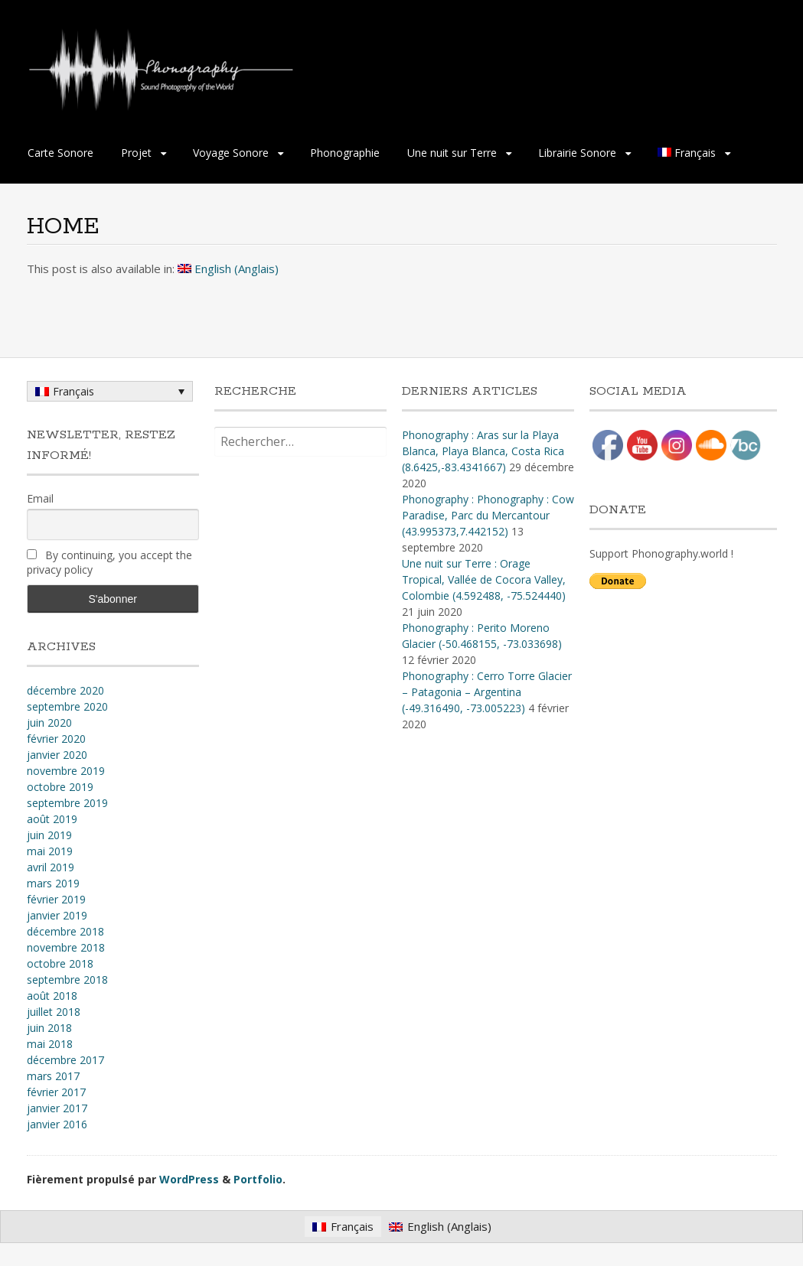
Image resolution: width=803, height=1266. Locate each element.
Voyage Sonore (231, 152)
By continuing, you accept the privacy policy (109, 562)
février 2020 (56, 738)
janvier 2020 (57, 754)
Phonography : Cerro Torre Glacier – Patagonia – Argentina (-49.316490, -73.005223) (487, 692)
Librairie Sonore (577, 152)
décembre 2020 (65, 690)
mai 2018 (50, 1044)
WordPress (189, 1179)
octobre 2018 (60, 963)
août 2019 (52, 819)
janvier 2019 (57, 915)
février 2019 (56, 899)
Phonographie (345, 152)
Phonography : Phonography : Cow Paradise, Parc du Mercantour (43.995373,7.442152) (488, 515)
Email (40, 498)
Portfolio (257, 1179)
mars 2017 (53, 1076)
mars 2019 (53, 883)
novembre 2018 (66, 947)
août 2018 (52, 995)
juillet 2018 (53, 1011)
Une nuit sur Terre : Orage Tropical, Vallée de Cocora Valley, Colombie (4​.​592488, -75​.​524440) (484, 579)
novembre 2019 (66, 770)
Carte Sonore (60, 152)
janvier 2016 (57, 1124)
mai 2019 (50, 851)
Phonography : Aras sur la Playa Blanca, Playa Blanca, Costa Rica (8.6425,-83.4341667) (483, 451)
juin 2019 (49, 835)
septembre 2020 (67, 706)
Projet (136, 152)
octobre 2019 (60, 786)
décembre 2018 (65, 931)
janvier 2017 (57, 1108)
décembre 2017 (65, 1060)
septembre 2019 (67, 803)
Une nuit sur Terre (452, 152)
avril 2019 (50, 867)
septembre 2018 (67, 979)
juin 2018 (49, 1027)
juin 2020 (49, 722)
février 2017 (56, 1092)
